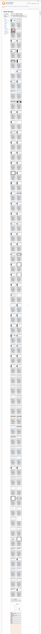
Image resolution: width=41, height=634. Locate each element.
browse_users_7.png (20, 104)
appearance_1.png (14, 23)
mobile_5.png (19, 267)
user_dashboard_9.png (14, 521)
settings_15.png (19, 440)
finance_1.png (13, 135)
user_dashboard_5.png (14, 501)
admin (6, 19)
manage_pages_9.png (14, 226)
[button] (16, 16)
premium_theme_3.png (20, 328)
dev (5, 24)
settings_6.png (13, 399)
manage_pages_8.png (20, 216)
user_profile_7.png (14, 582)
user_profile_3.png (14, 562)
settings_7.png (19, 399)
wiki (5, 34)
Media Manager (34, 3)
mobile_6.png (13, 277)
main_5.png (19, 155)
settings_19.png (19, 460)
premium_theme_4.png (14, 338)
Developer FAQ (22, 6)
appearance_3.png (14, 33)
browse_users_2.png (14, 84)
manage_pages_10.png (20, 226)
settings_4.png (13, 389)
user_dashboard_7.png (14, 511)
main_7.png (19, 165)
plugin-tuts (6, 31)
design (6, 23)
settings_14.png (13, 440)
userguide (6, 33)
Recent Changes (29, 3)
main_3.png (19, 145)
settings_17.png (19, 450)
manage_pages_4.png (20, 196)
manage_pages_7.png (14, 216)
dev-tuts (6, 25)
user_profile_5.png (14, 572)
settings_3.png (19, 379)
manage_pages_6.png (20, 206)
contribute (6, 22)
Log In (38, 0)
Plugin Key (26, 6)
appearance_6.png (20, 43)
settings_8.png (13, 409)
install (6, 27)
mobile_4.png (13, 267)
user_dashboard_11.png (15, 531)
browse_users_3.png (20, 84)
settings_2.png (13, 379)
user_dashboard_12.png (21, 531)
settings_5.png (19, 389)
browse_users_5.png (20, 94)
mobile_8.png (13, 287)
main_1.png (19, 135)
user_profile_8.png (20, 582)
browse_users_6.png (14, 104)
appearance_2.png (20, 23)
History (15, 599)
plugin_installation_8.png (15, 318)
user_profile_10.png (20, 592)
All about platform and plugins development (14, 6)
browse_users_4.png (14, 94)
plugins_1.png (13, 328)
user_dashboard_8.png (20, 511)
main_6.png (13, 165)
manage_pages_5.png (14, 206)
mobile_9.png (19, 287)
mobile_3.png (19, 257)
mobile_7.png (19, 277)
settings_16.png (13, 450)
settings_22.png (19, 470)
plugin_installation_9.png (21, 318)
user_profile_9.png (14, 592)
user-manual (7, 32)
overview (6, 28)
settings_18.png (13, 460)
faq (5, 26)
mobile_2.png (13, 257)
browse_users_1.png (20, 74)
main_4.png (13, 155)
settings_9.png (19, 409)
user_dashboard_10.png (21, 521)
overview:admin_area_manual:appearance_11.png (20, 600)
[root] (5, 18)
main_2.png (13, 145)
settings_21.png (13, 470)
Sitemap (38, 3)
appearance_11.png (14, 74)
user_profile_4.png (20, 562)
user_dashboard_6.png (20, 501)
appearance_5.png (14, 43)
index (6, 6)
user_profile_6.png (20, 572)
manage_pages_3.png (14, 196)
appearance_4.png (20, 33)
